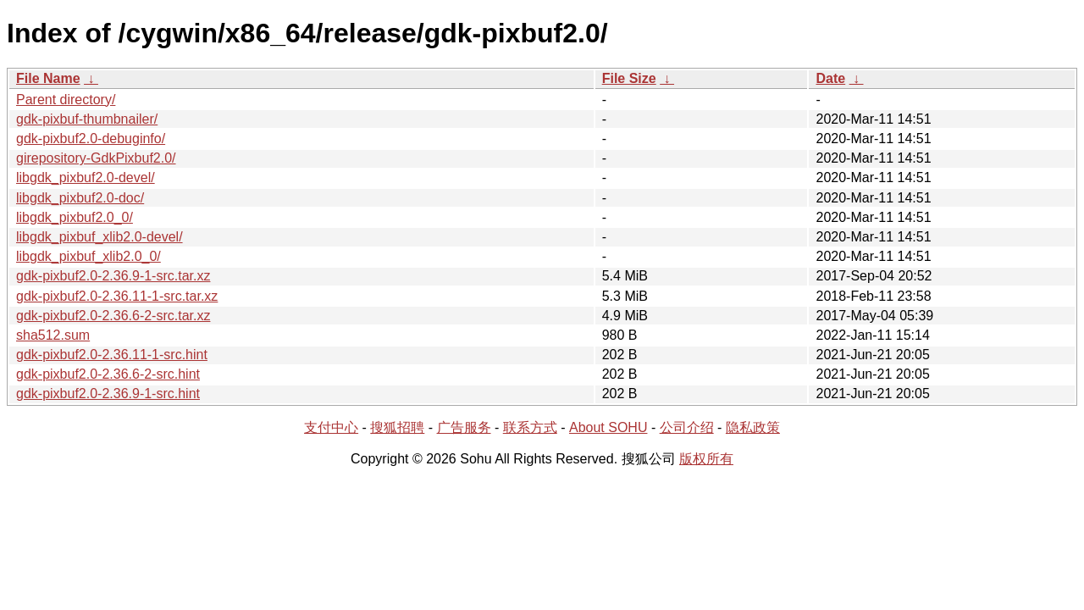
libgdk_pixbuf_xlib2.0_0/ (88, 256)
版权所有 (706, 459)
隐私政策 (753, 427)
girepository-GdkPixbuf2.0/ (96, 158)
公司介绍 (687, 427)
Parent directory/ (65, 99)
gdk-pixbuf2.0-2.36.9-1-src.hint (108, 393)
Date (830, 78)
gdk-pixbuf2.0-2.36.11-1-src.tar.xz (117, 296)
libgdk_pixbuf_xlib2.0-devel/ (99, 237)
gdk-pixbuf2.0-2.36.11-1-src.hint (111, 354)
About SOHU (608, 427)
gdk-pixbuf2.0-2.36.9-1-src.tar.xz (113, 276)
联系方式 (530, 427)
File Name (48, 78)
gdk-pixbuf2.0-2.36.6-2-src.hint (108, 374)
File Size (629, 78)
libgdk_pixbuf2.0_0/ (74, 217)
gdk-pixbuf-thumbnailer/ (87, 119)
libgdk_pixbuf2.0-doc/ (80, 198)
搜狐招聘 (397, 427)
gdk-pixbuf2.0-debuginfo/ (90, 138)
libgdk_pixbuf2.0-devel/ (85, 177)
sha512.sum (53, 335)
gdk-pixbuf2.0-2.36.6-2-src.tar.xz (113, 315)
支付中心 (331, 427)
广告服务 (464, 427)
